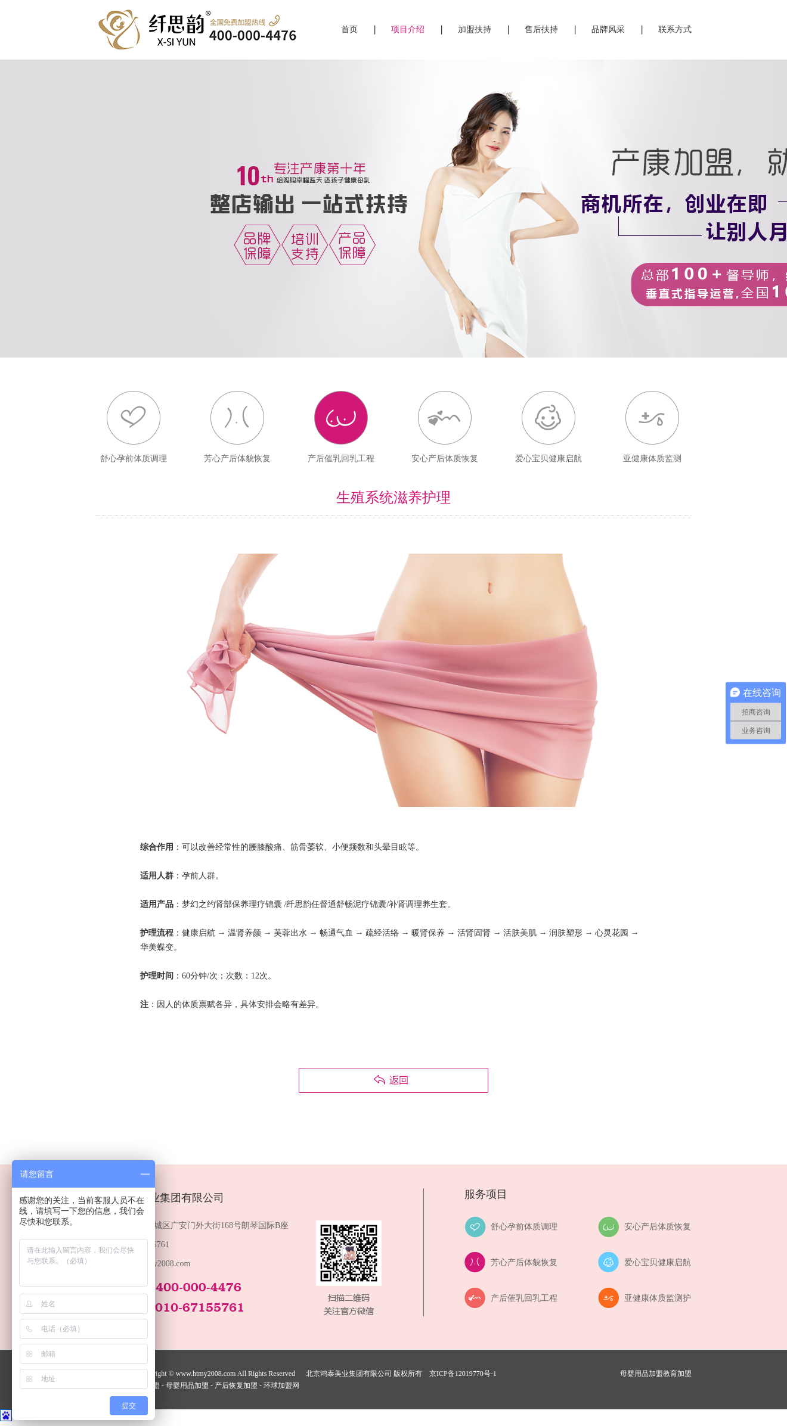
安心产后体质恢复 (444, 458)
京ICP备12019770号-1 (463, 1373)
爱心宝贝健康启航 (548, 458)
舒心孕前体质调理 (133, 458)
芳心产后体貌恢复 (237, 458)
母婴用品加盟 (641, 1373)
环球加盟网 (281, 1385)
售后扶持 (541, 29)
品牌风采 (608, 29)
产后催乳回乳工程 (341, 458)
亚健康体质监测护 (657, 1298)
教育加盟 (677, 1373)
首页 (349, 29)
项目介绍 (408, 29)
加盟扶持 (474, 29)
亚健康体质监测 (652, 458)
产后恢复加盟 (236, 1385)
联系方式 (675, 29)
